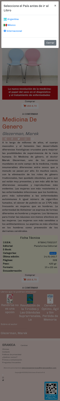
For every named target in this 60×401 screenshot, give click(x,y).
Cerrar (50, 42)
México (10, 25)
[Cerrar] (55, 5)
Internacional (13, 31)
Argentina (11, 19)
